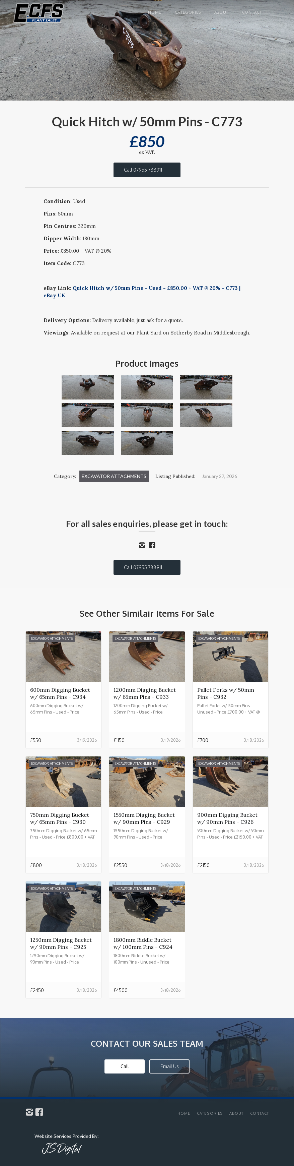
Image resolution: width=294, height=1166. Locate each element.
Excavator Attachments (114, 476)
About (221, 12)
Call (125, 1066)
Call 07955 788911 (143, 170)
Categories (188, 12)
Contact (252, 12)
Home (154, 12)
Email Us (169, 1066)
